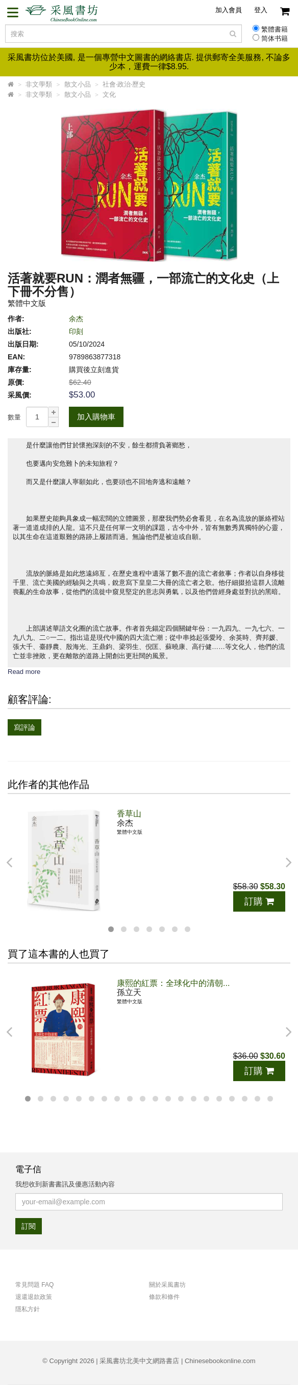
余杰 (76, 319)
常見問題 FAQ (34, 1284)
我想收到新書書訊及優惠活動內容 (65, 1184)
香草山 (129, 813)
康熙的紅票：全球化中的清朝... (173, 983)
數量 (14, 417)
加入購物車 (96, 416)
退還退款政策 (33, 1297)
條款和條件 (164, 1297)
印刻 (76, 331)
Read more (24, 671)
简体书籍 (274, 38)
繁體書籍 (274, 29)
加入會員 (228, 10)
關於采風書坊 (167, 1284)
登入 (260, 10)
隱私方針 (27, 1309)
